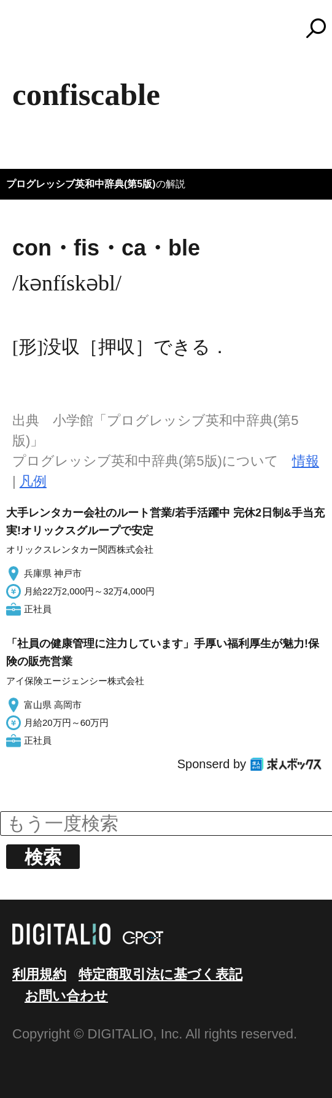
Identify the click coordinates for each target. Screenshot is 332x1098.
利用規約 (39, 974)
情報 (305, 461)
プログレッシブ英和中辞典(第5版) (81, 184)
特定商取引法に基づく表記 (160, 974)
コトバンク (171, 28)
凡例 (33, 481)
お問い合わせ (66, 995)
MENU (30, 33)
